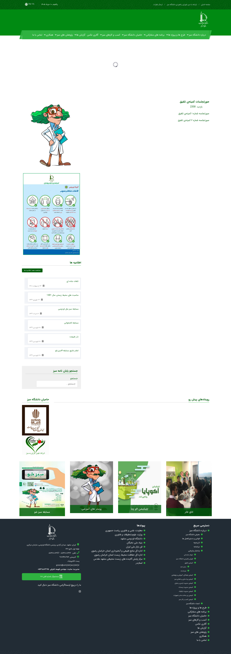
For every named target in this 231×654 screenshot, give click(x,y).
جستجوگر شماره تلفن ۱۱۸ (51, 576)
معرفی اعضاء (183, 567)
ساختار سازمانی (194, 550)
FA (33, 4)
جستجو (74, 378)
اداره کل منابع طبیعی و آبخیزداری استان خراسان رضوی (116, 551)
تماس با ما (202, 640)
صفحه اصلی (205, 4)
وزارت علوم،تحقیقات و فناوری (128, 534)
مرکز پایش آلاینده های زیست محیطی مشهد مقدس (117, 559)
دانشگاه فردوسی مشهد (131, 538)
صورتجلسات (183, 571)
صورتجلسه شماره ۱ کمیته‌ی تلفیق (193, 113)
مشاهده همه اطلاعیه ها (32, 270)
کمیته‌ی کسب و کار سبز (186, 599)
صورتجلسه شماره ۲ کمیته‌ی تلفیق (193, 120)
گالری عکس (201, 624)
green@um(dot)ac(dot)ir (67, 565)
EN (29, 4)
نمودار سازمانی (188, 555)
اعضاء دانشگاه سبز (193, 603)
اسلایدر (139, 563)
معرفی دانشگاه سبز (193, 534)
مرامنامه (197, 546)
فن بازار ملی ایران (134, 547)
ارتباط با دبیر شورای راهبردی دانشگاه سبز (182, 4)
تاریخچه (197, 542)
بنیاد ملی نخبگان (134, 543)
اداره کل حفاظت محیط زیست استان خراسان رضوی (118, 555)
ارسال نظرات (158, 4)
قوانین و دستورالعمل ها (191, 538)
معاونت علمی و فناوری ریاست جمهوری (123, 530)
